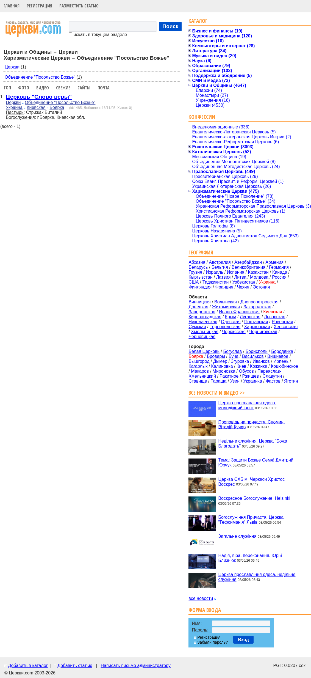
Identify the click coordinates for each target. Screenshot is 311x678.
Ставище (197, 381)
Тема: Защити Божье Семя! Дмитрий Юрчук (255, 462)
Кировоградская (204, 316)
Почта (104, 88)
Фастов (273, 381)
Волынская (225, 302)
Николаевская (202, 321)
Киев (241, 366)
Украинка (252, 381)
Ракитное (229, 376)
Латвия (223, 277)
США (193, 282)
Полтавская (256, 321)
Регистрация (39, 6)
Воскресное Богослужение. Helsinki (254, 498)
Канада (279, 272)
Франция (224, 287)
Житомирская (226, 306)
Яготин (291, 381)
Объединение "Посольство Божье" (40, 77)
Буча (233, 356)
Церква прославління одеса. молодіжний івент (247, 405)
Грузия (195, 272)
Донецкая (198, 306)
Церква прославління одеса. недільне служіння (256, 577)
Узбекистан (243, 282)
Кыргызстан (200, 277)
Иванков (261, 361)
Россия (279, 277)
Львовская (274, 316)
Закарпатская (257, 306)
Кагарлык (197, 366)
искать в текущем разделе (98, 34)
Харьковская (257, 326)
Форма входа (204, 610)
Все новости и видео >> (216, 392)
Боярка (56, 107)
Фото (23, 88)
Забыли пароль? (212, 642)
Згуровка (240, 361)
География (200, 252)
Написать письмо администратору (135, 665)
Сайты (83, 88)
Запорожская (201, 311)
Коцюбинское (284, 366)
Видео (42, 88)
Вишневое (277, 356)
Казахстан (258, 272)
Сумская (197, 326)
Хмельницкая (204, 331)
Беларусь (198, 267)
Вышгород (198, 361)
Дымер (220, 361)
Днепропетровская (259, 302)
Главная (12, 6)
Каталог (197, 20)
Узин (235, 381)
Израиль (214, 272)
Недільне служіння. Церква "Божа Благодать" (252, 443)
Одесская (230, 321)
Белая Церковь (204, 351)
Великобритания (248, 267)
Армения (274, 262)
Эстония (261, 287)
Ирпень (280, 361)
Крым (230, 316)
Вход (243, 639)
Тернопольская (225, 326)
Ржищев (250, 376)
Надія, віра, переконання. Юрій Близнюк (250, 557)
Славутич (272, 376)
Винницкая (199, 302)
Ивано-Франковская (239, 311)
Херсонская (286, 326)
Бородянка (282, 351)
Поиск (170, 26)
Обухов (246, 371)
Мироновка (224, 371)
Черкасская (234, 331)
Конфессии (201, 116)
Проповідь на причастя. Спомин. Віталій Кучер (251, 424)
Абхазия (196, 262)
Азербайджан (248, 262)
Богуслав (232, 351)
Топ (7, 88)
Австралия (220, 262)
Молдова (259, 277)
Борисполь (257, 351)
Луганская (250, 316)
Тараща (219, 381)
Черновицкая (201, 336)
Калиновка (222, 366)
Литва (240, 277)
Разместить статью (79, 6)
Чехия (243, 287)
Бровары (216, 356)
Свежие (63, 88)
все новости (200, 598)
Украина (14, 107)
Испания (236, 272)
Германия (279, 267)
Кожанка (258, 366)
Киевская (36, 107)
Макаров (200, 371)
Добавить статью (74, 665)
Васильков (253, 356)
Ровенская (282, 321)
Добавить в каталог (28, 665)
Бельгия (220, 267)
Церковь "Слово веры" (39, 97)
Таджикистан (215, 282)
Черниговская (263, 331)
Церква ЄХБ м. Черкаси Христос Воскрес (251, 481)
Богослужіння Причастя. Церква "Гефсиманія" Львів (251, 520)
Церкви (12, 67)
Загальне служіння (237, 536)
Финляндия (200, 287)
